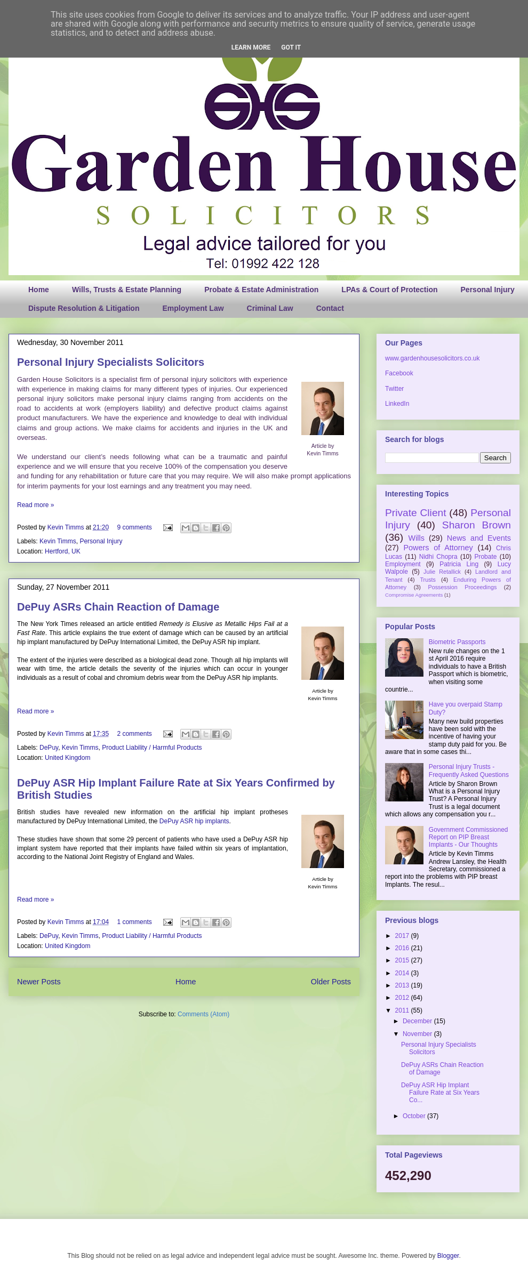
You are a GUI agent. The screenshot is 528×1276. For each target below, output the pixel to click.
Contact (330, 308)
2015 (403, 960)
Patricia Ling (458, 564)
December (418, 1021)
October (415, 1116)
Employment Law (192, 308)
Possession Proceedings (462, 587)
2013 (403, 985)
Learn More (251, 47)
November (418, 1034)
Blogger (448, 1255)
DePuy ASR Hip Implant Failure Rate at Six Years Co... (440, 1092)
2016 (403, 948)
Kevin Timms (66, 527)
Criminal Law (270, 308)
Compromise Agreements (414, 595)
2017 (403, 936)
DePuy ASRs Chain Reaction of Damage (118, 607)
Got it (291, 47)
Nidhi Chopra (438, 556)
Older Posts (331, 981)
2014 (403, 973)
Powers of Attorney (438, 547)
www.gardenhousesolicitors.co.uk (432, 358)
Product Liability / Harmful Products (152, 747)
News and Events (479, 538)
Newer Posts (39, 981)
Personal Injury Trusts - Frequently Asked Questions (469, 770)
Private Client (415, 512)
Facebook (399, 373)
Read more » (35, 505)
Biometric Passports (457, 642)
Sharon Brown (476, 525)
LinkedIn (397, 403)
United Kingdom (67, 757)
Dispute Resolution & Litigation (83, 308)
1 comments (134, 922)
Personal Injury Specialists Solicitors (110, 362)
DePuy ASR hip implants (194, 821)
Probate (485, 556)
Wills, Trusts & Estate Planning (126, 289)
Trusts (428, 579)
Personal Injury (488, 289)
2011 (403, 1010)
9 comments (134, 527)
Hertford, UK (63, 551)
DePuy (48, 747)
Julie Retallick (442, 571)
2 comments (134, 733)
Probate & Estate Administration (261, 289)
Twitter (394, 388)
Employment (403, 564)
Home (38, 289)
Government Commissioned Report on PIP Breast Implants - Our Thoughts (468, 837)
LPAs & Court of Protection (389, 289)
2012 (403, 997)
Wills (417, 538)
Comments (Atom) (203, 1014)
